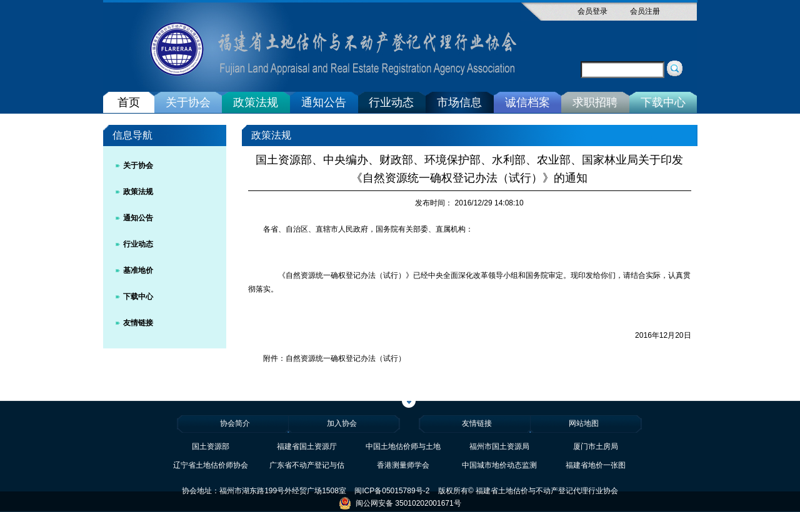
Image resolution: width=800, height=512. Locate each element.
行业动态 (391, 102)
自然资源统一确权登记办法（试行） (346, 358)
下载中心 (663, 102)
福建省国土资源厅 (307, 446)
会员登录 (593, 11)
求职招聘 (595, 102)
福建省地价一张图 (596, 465)
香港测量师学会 (403, 465)
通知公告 (323, 102)
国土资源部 (210, 446)
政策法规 (255, 102)
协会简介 (235, 423)
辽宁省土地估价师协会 (210, 465)
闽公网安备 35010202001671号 (400, 503)
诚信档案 (527, 102)
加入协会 (342, 423)
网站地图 (584, 423)
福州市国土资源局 (499, 446)
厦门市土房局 (595, 446)
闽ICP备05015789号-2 (391, 490)
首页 (129, 102)
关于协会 (188, 102)
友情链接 (138, 322)
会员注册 (645, 11)
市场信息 (459, 102)
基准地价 (138, 270)
